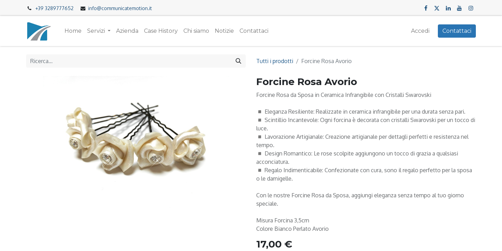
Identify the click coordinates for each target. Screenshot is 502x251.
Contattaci (456, 31)
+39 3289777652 (54, 8)
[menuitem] (73, 31)
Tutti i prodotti (274, 61)
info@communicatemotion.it (120, 8)
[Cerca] (238, 61)
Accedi (420, 31)
